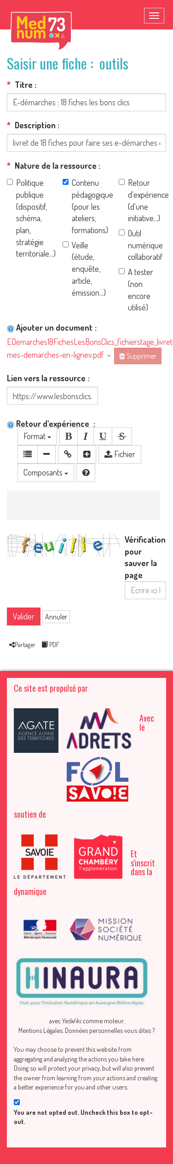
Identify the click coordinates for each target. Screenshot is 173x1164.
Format (37, 436)
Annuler (56, 616)
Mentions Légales (40, 1030)
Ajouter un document (49, 327)
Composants (45, 472)
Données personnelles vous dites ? (110, 1030)
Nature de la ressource (52, 166)
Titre (20, 85)
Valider (24, 616)
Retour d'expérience (49, 424)
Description (31, 125)
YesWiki (71, 1020)
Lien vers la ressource (46, 378)
